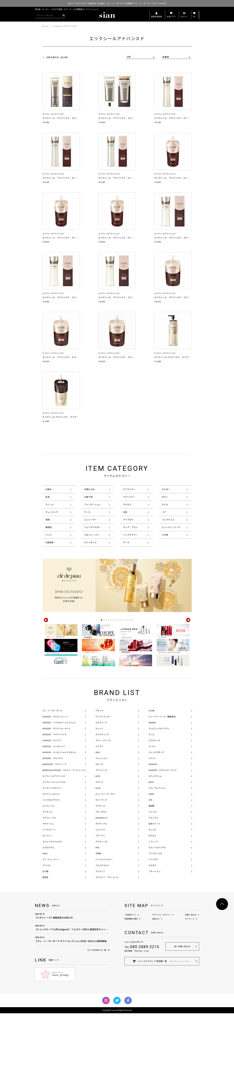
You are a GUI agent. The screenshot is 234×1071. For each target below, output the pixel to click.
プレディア (100, 929)
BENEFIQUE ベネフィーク (54, 821)
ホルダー (166, 489)
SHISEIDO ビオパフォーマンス (162, 827)
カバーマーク (101, 857)
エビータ (99, 821)
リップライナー (130, 534)
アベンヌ (46, 923)
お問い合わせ (192, 972)
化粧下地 (88, 496)
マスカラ (127, 504)
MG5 (97, 905)
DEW (97, 810)
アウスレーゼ (101, 899)
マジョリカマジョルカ (52, 899)
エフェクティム (155, 833)
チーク (126, 542)
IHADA (151, 851)
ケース (87, 512)
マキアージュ (48, 881)
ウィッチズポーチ (156, 810)
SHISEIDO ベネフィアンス (54, 792)
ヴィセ (151, 792)
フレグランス (168, 519)
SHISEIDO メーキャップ (53, 804)
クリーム (49, 504)
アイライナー (129, 489)
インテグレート (49, 887)
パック (48, 534)
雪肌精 (151, 863)
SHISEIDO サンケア (51, 798)
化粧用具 (49, 542)
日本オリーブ (154, 881)
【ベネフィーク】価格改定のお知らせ (72, 973)
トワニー (152, 815)
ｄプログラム (48, 905)
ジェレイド (100, 887)
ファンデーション (92, 504)
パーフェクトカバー (104, 917)
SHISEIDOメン (101, 875)
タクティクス (101, 881)
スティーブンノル (103, 798)
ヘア (164, 512)
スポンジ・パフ (91, 534)
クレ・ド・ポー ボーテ (52, 768)
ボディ (165, 496)
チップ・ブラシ (130, 527)
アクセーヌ (100, 863)
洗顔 (47, 519)
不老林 (98, 911)
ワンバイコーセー (103, 774)
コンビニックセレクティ (159, 786)
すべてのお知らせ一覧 (98, 1007)
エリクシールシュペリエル (54, 839)
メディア (99, 839)
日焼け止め (89, 489)
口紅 (125, 512)
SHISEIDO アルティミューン (55, 774)
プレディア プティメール (106, 935)
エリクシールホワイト (52, 845)
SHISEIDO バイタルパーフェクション (59, 780)
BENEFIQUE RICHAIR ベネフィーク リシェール (63, 827)
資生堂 (45, 935)
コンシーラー (90, 519)
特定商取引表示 (132, 976)
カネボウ (152, 923)
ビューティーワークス (105, 851)
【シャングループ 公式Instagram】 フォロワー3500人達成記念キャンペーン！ (72, 985)
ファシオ (152, 869)
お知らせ (157, 976)
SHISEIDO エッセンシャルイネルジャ (59, 810)
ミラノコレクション (157, 845)
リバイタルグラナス (51, 857)
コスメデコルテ (102, 923)
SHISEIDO (152, 821)
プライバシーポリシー (163, 972)
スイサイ (99, 804)
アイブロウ (128, 519)
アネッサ (99, 768)
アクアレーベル (49, 875)
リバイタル (153, 917)
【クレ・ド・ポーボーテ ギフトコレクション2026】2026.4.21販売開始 (72, 996)
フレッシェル (101, 815)
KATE (97, 833)
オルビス (152, 893)
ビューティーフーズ (171, 527)
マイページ (191, 976)
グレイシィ (47, 893)
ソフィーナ (153, 899)
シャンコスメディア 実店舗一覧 (162, 1018)
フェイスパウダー (92, 527)
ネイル (165, 504)
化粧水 (48, 489)
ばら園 (45, 929)
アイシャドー (129, 496)
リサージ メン (154, 929)
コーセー (152, 804)
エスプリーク (101, 780)
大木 (150, 857)
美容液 (48, 527)
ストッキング (90, 542)
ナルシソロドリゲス (157, 905)
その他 (165, 534)
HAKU (45, 911)
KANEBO (152, 780)
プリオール (47, 869)
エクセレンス (154, 798)
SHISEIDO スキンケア (52, 815)
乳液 (47, 496)
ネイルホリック (102, 792)
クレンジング (51, 512)
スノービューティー (51, 917)
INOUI (151, 839)
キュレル (152, 887)
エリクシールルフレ (51, 851)
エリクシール (48, 863)
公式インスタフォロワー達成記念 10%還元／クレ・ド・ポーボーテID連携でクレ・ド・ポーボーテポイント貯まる (117, 3)
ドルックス (153, 875)
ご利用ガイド (131, 972)
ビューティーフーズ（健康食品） (162, 774)
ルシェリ (99, 786)
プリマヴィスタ (155, 911)
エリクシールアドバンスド (54, 833)
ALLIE (97, 845)
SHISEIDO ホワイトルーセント (56, 786)
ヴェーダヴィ (101, 869)
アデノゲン (100, 893)
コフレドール (101, 827)
